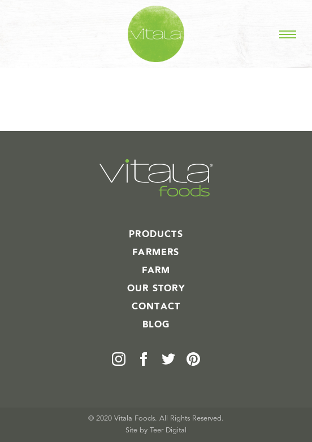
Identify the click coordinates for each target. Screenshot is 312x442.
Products (156, 234)
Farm (156, 270)
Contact (156, 306)
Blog (156, 324)
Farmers (155, 252)
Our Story (156, 288)
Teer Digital (168, 430)
